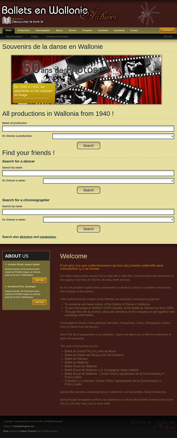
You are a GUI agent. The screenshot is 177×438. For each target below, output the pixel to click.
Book (6, 431)
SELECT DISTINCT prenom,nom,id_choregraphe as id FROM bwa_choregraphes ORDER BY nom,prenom (108, 219)
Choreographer (42, 30)
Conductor (103, 30)
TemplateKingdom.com (23, 426)
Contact (134, 30)
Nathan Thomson (28, 431)
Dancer (59, 30)
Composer (87, 30)
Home (9, 30)
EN (170, 36)
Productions (24, 30)
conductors (48, 236)
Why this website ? (14, 36)
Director (72, 30)
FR (165, 36)
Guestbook (119, 30)
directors (26, 236)
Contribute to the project (57, 36)
